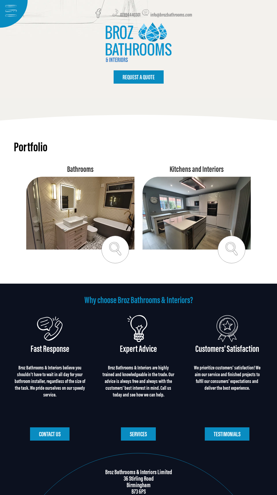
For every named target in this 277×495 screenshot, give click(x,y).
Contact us (50, 407)
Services (138, 407)
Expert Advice (138, 351)
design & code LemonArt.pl (139, 489)
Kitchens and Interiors (197, 172)
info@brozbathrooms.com (166, 15)
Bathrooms (80, 172)
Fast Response (50, 351)
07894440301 (126, 15)
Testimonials (227, 407)
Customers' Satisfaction (227, 351)
